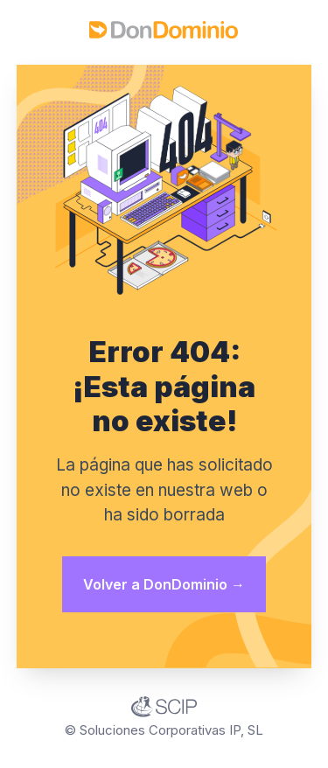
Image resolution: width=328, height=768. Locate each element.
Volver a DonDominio (164, 584)
